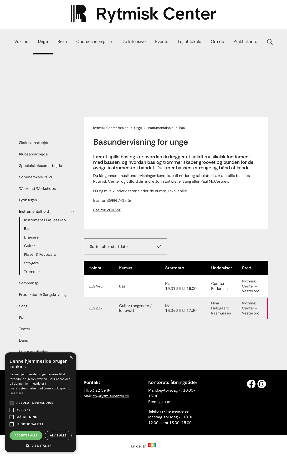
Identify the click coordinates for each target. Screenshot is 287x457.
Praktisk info (245, 41)
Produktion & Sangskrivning (43, 294)
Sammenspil (30, 283)
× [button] (71, 357)
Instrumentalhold (34, 211)
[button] (41, 445)
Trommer (32, 271)
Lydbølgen (28, 199)
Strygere (31, 263)
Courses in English (94, 41)
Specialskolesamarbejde (40, 165)
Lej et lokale (189, 41)
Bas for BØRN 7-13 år (112, 200)
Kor (22, 317)
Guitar (29, 245)
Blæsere (31, 237)
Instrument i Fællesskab (45, 220)
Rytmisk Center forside (110, 128)
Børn (62, 41)
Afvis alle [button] (58, 435)
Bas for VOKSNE (107, 210)
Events (161, 41)
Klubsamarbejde (33, 154)
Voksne (21, 41)
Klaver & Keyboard (40, 254)
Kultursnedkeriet (33, 351)
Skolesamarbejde (34, 142)
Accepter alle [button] (26, 435)
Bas (27, 228)
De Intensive (134, 41)
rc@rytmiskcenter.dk (110, 396)
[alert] (40, 402)
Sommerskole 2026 (36, 177)
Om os (217, 41)
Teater (24, 328)
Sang (23, 305)
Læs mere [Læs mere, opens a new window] (16, 393)
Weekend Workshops (37, 188)
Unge (43, 41)
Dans (23, 340)
